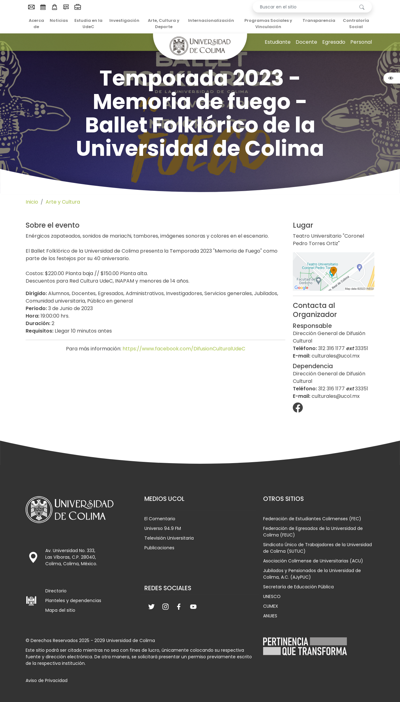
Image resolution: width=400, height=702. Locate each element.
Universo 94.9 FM (162, 528)
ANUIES (270, 616)
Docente (306, 42)
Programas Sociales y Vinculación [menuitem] (268, 23)
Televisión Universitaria (169, 538)
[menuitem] (31, 7)
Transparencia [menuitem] (318, 20)
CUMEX (270, 606)
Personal (361, 42)
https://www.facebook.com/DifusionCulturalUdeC (183, 348)
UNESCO (272, 596)
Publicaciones (159, 548)
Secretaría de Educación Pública (298, 587)
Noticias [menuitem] (59, 20)
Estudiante (278, 42)
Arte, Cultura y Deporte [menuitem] (163, 23)
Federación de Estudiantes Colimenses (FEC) (312, 519)
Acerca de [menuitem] (36, 23)
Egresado (333, 42)
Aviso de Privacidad (47, 680)
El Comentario (159, 519)
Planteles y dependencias (73, 600)
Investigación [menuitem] (124, 20)
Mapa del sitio (60, 610)
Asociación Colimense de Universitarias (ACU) (313, 561)
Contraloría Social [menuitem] (356, 23)
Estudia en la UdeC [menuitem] (88, 23)
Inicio (32, 201)
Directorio (56, 591)
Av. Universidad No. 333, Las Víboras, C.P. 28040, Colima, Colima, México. (71, 557)
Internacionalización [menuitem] (211, 20)
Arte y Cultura (63, 201)
